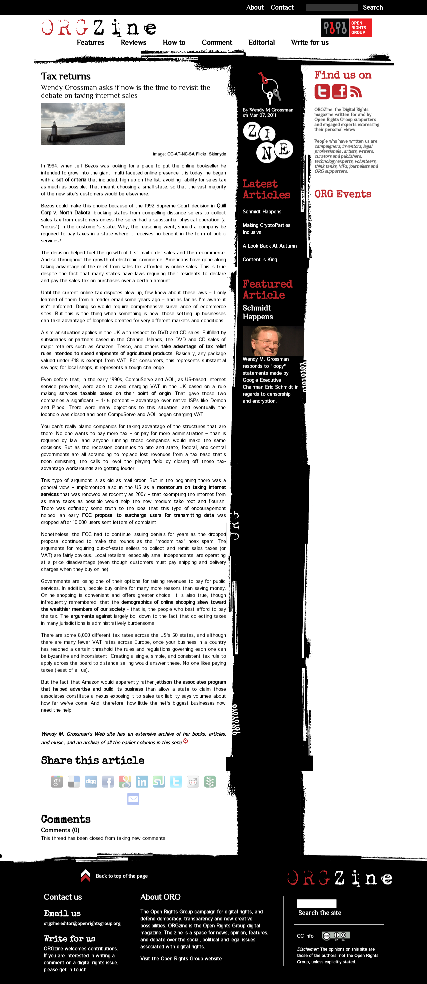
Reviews (133, 43)
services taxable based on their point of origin (115, 393)
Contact (282, 7)
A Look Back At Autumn (270, 246)
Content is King (260, 259)
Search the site (319, 912)
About (255, 7)
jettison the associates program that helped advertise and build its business (133, 686)
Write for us (310, 43)
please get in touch (65, 969)
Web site (104, 734)
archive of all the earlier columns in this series (133, 742)
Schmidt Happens (262, 211)
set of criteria (71, 179)
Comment (217, 43)
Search (373, 7)
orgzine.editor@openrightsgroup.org (82, 923)
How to (174, 43)
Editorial (261, 43)
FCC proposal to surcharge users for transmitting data (148, 515)
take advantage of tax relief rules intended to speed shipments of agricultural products (133, 350)
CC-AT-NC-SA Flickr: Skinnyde (196, 154)
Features (90, 43)
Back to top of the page (122, 876)
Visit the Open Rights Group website (181, 958)
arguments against (91, 616)
